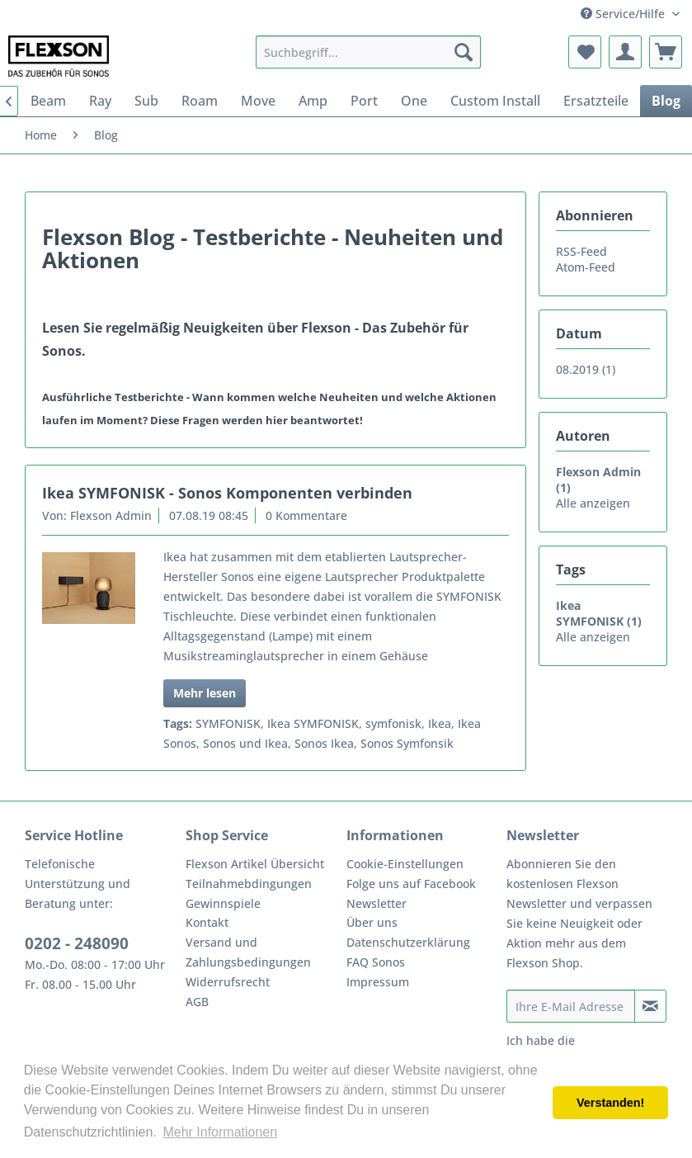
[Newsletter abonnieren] (650, 1006)
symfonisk (393, 723)
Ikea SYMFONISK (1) (599, 613)
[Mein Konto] (625, 52)
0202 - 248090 (77, 943)
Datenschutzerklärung (408, 942)
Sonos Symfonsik (407, 743)
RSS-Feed (581, 251)
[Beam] (48, 100)
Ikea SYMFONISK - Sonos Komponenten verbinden (227, 493)
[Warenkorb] (665, 52)
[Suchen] (463, 52)
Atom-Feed (585, 267)
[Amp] (313, 100)
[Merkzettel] (584, 52)
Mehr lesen (204, 693)
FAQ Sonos (375, 962)
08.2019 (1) (585, 369)
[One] (414, 100)
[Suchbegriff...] (368, 52)
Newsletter (376, 903)
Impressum (377, 982)
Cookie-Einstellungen (405, 864)
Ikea (439, 723)
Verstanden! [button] (610, 1102)
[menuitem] (368, 52)
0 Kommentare (306, 515)
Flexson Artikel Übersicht (255, 864)
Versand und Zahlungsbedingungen (248, 952)
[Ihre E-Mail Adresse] (570, 1006)
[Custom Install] (495, 100)
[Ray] (100, 100)
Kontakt (207, 922)
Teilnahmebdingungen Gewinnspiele (249, 893)
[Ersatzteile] (596, 100)
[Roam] (199, 100)
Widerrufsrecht (228, 982)
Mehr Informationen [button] (219, 1132)
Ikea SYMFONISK (313, 723)
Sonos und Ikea (245, 743)
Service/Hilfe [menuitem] (624, 13)
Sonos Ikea (324, 743)
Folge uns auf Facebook (411, 883)
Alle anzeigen (593, 503)
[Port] (364, 100)
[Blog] (666, 100)
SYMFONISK (228, 723)
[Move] (258, 100)
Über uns (372, 922)
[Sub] (146, 100)
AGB (197, 1001)
